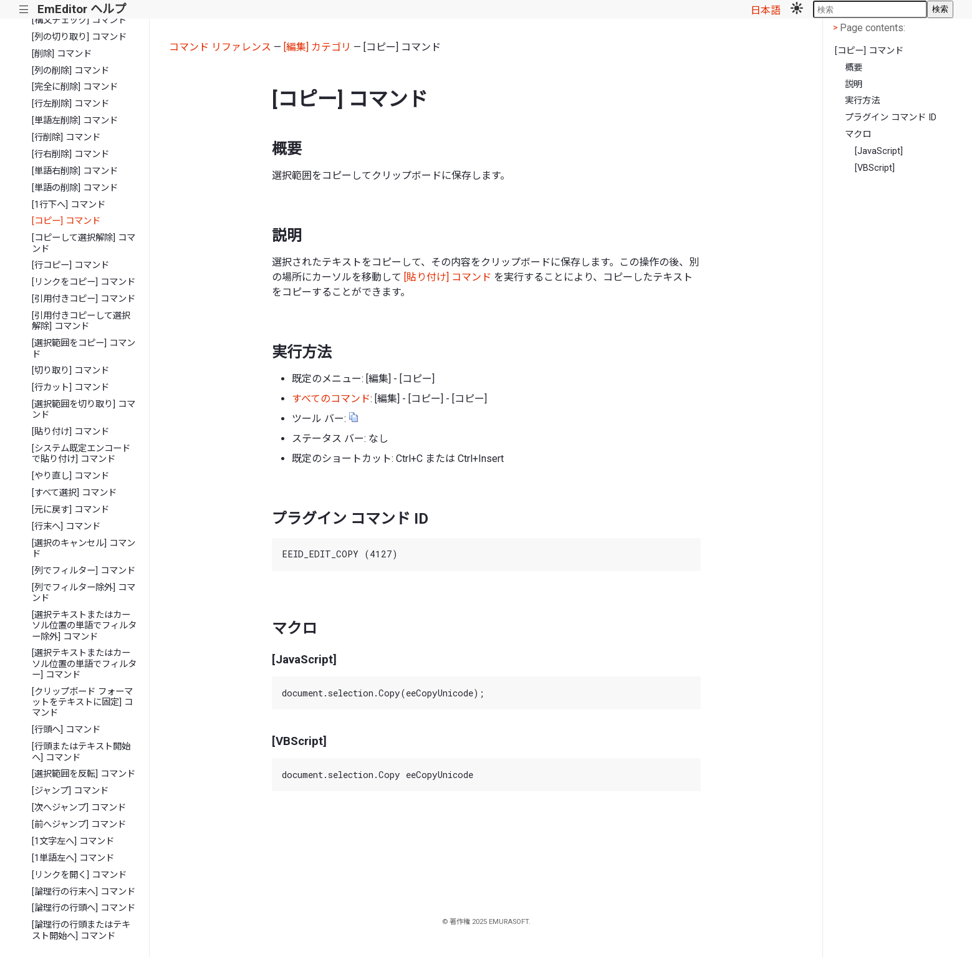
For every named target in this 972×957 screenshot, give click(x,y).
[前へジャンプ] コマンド (79, 824)
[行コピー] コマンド (70, 265)
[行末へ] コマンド (66, 526)
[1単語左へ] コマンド (73, 858)
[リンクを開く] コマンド (79, 875)
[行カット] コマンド (70, 387)
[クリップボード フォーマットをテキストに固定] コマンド (82, 702)
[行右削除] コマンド (70, 154)
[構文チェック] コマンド (79, 20)
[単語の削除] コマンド (75, 188)
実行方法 (862, 100)
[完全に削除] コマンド (75, 87)
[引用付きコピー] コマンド (83, 299)
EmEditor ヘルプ (81, 9)
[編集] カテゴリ (317, 47)
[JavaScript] (879, 151)
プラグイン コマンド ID (890, 117)
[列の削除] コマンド (70, 70)
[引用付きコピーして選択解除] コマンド (81, 321)
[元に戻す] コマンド (70, 509)
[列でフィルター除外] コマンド (83, 593)
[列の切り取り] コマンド (79, 37)
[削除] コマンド (62, 54)
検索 (940, 9)
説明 (853, 84)
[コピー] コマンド (66, 221)
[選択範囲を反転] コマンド (83, 774)
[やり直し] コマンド (70, 476)
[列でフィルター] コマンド (83, 570)
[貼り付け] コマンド (70, 431)
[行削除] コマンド (66, 137)
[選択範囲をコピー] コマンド (83, 348)
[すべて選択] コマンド (74, 493)
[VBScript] (875, 168)
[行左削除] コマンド (70, 104)
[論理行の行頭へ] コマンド (83, 908)
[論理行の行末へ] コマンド (83, 892)
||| (24, 9)
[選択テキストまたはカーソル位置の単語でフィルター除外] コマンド (84, 626)
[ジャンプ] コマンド (70, 791)
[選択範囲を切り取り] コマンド (83, 409)
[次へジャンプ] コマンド (79, 807)
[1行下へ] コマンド (68, 205)
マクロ (858, 134)
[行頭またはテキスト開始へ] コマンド (81, 751)
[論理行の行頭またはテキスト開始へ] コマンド (81, 930)
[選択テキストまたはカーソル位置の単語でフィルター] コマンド (84, 664)
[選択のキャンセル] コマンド (83, 548)
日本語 (766, 10)
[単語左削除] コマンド (75, 120)
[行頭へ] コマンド (66, 729)
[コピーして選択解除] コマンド (83, 243)
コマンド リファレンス (220, 47)
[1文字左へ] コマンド (73, 841)
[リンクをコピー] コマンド (83, 282)
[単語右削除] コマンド (75, 171)
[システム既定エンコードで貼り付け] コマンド (81, 453)
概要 (853, 67)
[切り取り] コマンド (70, 370)
